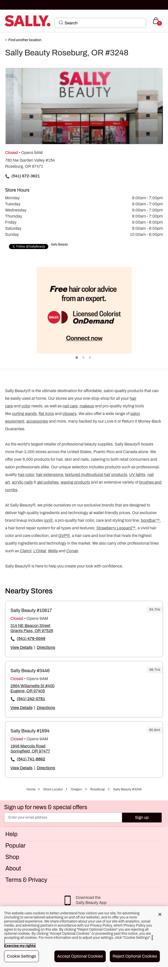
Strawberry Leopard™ (115, 528)
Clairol (25, 551)
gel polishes (48, 482)
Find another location (24, 40)
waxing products (75, 482)
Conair (72, 551)
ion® (48, 520)
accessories (37, 421)
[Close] (159, 914)
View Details (21, 647)
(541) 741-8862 (31, 759)
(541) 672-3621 (25, 176)
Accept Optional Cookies (80, 956)
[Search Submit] (61, 22)
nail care (70, 406)
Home (30, 789)
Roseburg (97, 789)
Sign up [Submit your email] (142, 817)
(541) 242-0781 (31, 699)
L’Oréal (39, 551)
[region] (84, 936)
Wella (53, 551)
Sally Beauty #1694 (30, 730)
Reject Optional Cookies (135, 956)
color (25, 406)
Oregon (76, 789)
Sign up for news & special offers (45, 807)
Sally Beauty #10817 (31, 610)
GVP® (64, 535)
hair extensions (49, 474)
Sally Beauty (59, 244)
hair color (26, 474)
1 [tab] (77, 357)
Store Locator (53, 789)
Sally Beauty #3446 (30, 670)
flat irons (46, 413)
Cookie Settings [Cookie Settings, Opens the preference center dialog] (21, 956)
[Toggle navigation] (4, 21)
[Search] (104, 23)
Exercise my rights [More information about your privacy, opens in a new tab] (19, 946)
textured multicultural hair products (96, 474)
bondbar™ (150, 520)
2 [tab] (83, 357)
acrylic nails (22, 482)
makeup (87, 406)
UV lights (137, 474)
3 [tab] (90, 357)
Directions (46, 647)
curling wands (24, 413)
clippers (70, 413)
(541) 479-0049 (31, 638)
